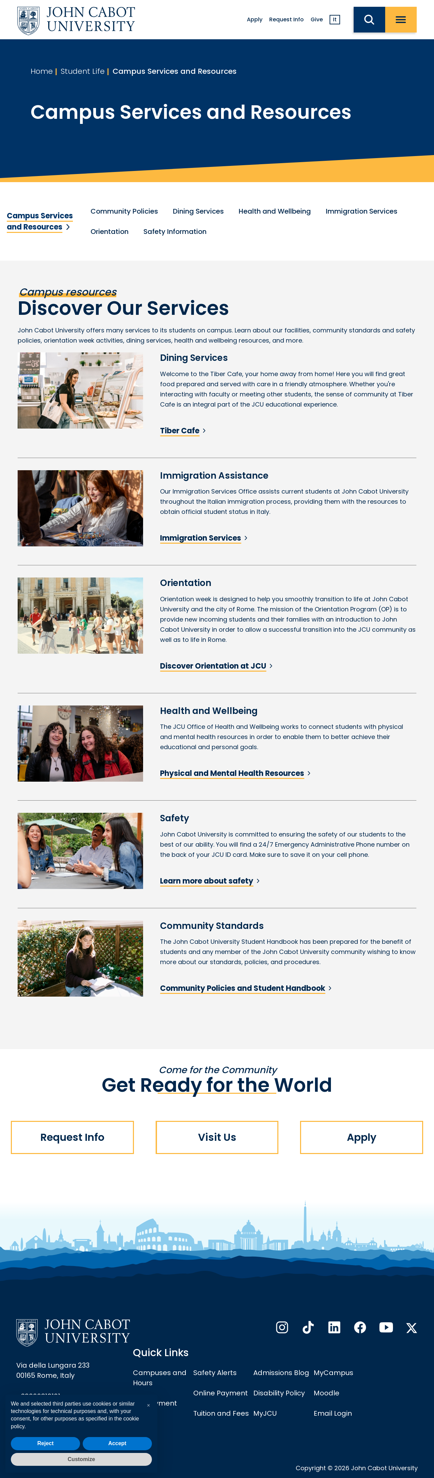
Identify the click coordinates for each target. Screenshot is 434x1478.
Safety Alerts (215, 1372)
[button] (148, 1405)
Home (42, 71)
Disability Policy (279, 1393)
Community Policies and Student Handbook (242, 988)
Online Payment (220, 1393)
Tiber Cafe (179, 431)
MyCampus (333, 1372)
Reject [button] (45, 1443)
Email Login (333, 1413)
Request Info (286, 19)
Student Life (83, 71)
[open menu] (401, 19)
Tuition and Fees (221, 1413)
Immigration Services (361, 211)
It (335, 19)
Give (317, 19)
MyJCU (265, 1413)
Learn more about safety (206, 881)
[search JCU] (369, 19)
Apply (254, 19)
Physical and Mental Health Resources (232, 773)
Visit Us (217, 1137)
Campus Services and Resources (175, 71)
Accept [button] (117, 1443)
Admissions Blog (281, 1372)
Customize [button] (81, 1459)
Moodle (326, 1393)
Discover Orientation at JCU (213, 666)
